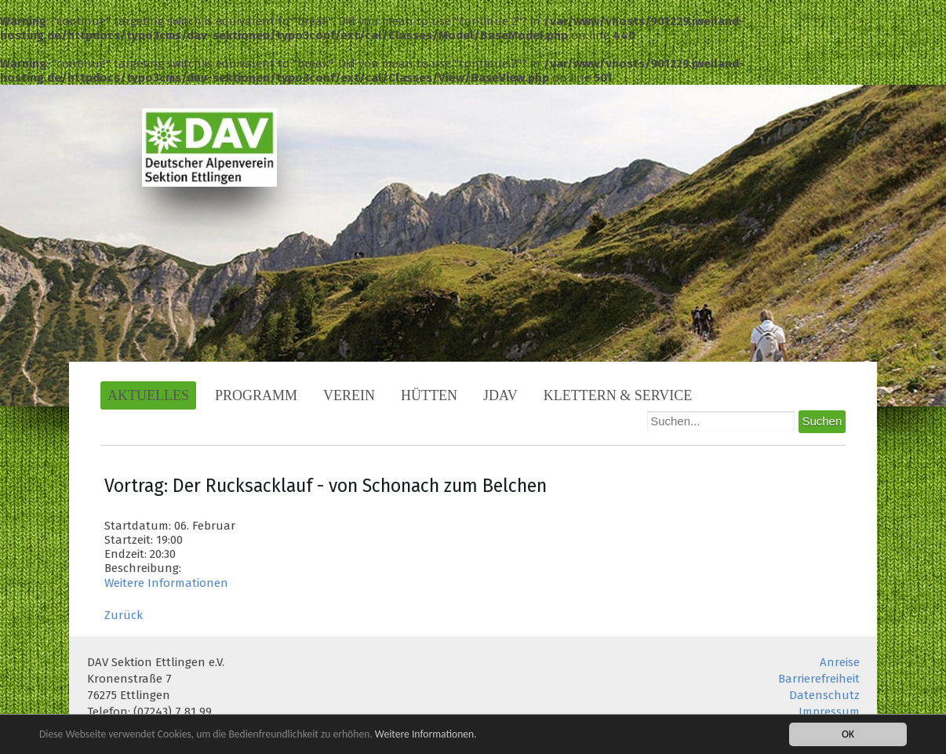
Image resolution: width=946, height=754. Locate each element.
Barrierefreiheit (819, 679)
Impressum (829, 712)
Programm (256, 395)
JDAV (500, 395)
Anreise (840, 662)
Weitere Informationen (166, 583)
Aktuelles (148, 395)
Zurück (123, 615)
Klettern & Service (618, 395)
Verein (349, 395)
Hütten (429, 395)
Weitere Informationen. (426, 735)
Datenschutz (824, 695)
